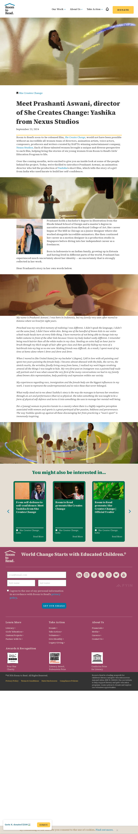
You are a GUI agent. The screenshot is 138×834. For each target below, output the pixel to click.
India (18, 532)
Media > (96, 631)
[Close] (117, 830)
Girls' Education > (14, 631)
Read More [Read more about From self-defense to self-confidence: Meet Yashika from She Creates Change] (38, 536)
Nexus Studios (24, 147)
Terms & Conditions (30, 681)
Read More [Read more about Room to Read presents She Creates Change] (78, 536)
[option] (29, 511)
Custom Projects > (14, 635)
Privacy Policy (12, 681)
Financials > (98, 628)
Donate (123, 10)
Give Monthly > (56, 639)
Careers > (96, 635)
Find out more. (104, 829)
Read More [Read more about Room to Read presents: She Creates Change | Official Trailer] (117, 536)
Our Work (59, 9)
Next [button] (130, 511)
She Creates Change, (29, 530)
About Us (76, 9)
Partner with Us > (14, 639)
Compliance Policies (69, 681)
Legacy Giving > (57, 642)
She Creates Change (31, 93)
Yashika (62, 168)
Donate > (53, 628)
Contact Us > (98, 639)
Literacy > (10, 628)
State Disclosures (49, 681)
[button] (107, 10)
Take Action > (55, 631)
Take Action (95, 9)
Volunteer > (54, 635)
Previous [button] (8, 511)
